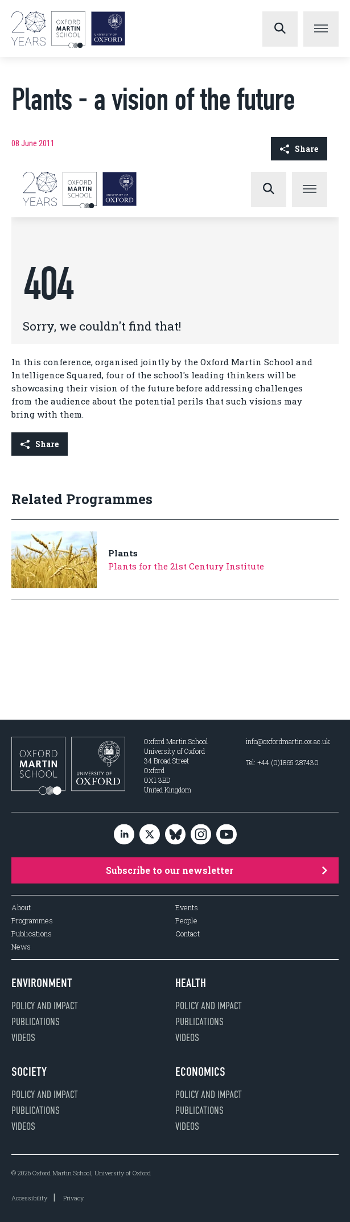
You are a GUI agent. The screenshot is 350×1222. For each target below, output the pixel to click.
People (186, 920)
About (21, 907)
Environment (41, 983)
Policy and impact (44, 1006)
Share (299, 148)
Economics (200, 1071)
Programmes (32, 920)
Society (29, 1071)
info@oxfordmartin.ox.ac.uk (288, 741)
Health (190, 983)
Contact (187, 934)
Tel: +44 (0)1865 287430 (282, 762)
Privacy (73, 1198)
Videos (23, 1038)
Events (186, 907)
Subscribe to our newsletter (217, 870)
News (21, 947)
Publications (31, 934)
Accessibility (29, 1198)
